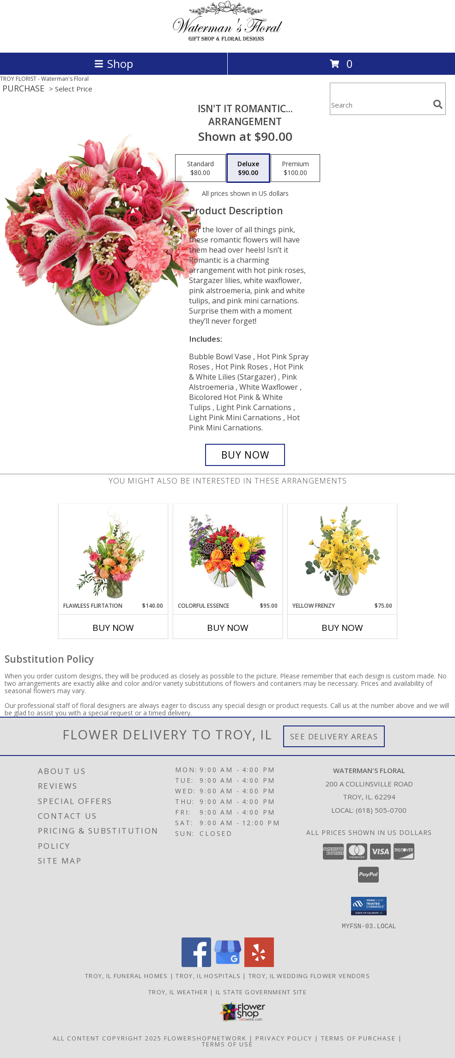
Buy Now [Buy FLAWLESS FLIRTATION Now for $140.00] (113, 628)
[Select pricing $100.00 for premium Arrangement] (295, 168)
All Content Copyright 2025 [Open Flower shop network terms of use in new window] (107, 1038)
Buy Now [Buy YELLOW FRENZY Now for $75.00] (342, 628)
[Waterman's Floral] (227, 39)
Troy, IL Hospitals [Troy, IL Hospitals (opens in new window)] (208, 975)
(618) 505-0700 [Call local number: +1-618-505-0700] (381, 810)
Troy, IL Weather (178, 991)
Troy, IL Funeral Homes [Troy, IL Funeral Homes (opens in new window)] (126, 975)
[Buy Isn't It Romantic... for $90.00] (245, 455)
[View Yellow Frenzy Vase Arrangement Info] (342, 553)
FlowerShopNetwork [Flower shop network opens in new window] (205, 1038)
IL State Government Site (261, 991)
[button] (369, 906)
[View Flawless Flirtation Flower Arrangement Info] (113, 553)
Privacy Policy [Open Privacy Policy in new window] (283, 1038)
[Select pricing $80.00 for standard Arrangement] (200, 168)
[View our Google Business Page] (228, 964)
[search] (438, 104)
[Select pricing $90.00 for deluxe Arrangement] (248, 168)
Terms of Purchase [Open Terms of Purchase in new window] (358, 1038)
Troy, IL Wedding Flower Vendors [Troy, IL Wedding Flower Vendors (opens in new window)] (309, 975)
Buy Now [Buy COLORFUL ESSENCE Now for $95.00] (228, 628)
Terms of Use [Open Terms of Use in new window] (227, 1044)
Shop (113, 63)
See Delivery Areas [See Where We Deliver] (334, 736)
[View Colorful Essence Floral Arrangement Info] (227, 553)
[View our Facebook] (196, 964)
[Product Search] (379, 105)
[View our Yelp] (259, 964)
